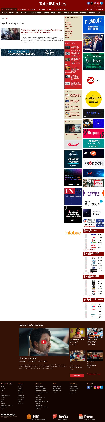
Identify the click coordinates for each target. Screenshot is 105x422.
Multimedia (20, 403)
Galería (78, 137)
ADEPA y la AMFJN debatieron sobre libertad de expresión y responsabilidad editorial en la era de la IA (73, 61)
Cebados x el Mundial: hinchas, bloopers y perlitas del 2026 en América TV (72, 102)
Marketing (37, 396)
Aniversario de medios (40, 390)
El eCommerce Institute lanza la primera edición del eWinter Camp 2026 (73, 48)
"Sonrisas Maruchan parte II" (77, 339)
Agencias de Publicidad (40, 388)
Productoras (38, 399)
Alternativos (4, 407)
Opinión (67, 37)
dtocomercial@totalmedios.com (38, 419)
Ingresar (99, 9)
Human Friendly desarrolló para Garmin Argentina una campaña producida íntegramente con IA (72, 70)
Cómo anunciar (73, 390)
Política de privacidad (5, 417)
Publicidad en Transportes (7, 405)
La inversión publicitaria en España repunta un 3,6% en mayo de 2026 (72, 78)
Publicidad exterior (5, 396)
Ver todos (77, 376)
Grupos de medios (39, 394)
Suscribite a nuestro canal (93, 374)
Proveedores (38, 403)
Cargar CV (55, 392)
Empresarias (68, 26)
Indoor (2, 399)
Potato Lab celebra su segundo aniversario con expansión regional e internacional (73, 108)
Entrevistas (68, 35)
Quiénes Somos (73, 386)
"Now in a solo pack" (71, 134)
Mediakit (72, 394)
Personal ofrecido (57, 390)
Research (68, 22)
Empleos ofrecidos (57, 386)
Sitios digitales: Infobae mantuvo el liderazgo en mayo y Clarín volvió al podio (73, 96)
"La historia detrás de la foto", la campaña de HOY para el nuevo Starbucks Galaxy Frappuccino (41, 31)
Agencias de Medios (39, 386)
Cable (2, 390)
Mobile (2, 409)
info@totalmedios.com (63, 419)
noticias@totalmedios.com (90, 419)
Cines (2, 401)
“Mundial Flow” (91, 362)
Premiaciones (69, 31)
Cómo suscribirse (74, 388)
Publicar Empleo (57, 388)
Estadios (3, 403)
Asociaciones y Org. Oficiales (42, 392)
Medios (67, 20)
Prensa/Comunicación (40, 397)
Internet (3, 397)
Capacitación (68, 33)
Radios (2, 394)
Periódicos (3, 386)
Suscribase (89, 9)
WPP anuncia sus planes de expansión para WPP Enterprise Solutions (73, 84)
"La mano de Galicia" (92, 339)
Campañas (68, 24)
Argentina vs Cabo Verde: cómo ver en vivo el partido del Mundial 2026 (72, 54)
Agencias (67, 29)
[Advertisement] (7, 350)
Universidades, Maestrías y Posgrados (41, 407)
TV (1, 392)
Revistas (3, 388)
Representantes (39, 405)
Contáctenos (73, 392)
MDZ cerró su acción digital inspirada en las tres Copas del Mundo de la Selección (72, 114)
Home (2, 18)
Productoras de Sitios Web (41, 401)
